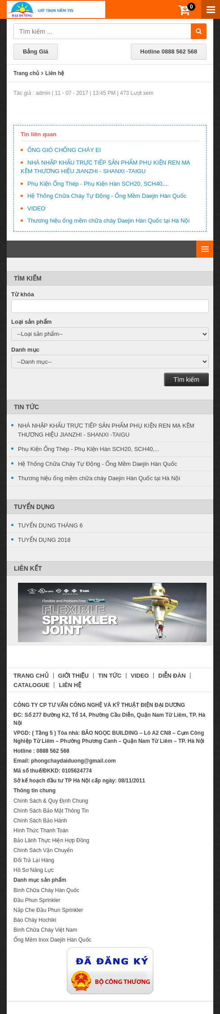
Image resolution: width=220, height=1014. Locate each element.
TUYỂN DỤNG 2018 (44, 539)
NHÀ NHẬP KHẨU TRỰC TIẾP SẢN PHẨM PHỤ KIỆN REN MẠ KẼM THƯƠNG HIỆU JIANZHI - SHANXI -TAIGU (106, 430)
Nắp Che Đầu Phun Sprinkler (48, 910)
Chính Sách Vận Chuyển (43, 850)
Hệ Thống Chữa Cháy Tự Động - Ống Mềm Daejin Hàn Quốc (106, 195)
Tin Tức (26, 407)
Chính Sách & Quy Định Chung (50, 801)
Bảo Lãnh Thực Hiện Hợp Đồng (51, 840)
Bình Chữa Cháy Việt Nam (45, 930)
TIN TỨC (109, 675)
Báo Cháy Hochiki (34, 920)
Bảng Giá (35, 51)
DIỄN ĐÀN (171, 675)
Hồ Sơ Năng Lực (33, 870)
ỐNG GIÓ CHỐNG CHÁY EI (64, 150)
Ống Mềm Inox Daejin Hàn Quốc (52, 940)
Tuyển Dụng (34, 506)
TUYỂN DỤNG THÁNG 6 (50, 525)
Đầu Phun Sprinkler (36, 900)
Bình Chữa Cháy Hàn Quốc (46, 890)
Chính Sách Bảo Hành (40, 820)
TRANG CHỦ (31, 675)
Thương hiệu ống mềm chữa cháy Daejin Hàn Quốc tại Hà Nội (108, 220)
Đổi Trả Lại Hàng (33, 860)
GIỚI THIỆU (73, 675)
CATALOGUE (31, 685)
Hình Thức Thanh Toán (41, 830)
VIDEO (36, 208)
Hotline (168, 51)
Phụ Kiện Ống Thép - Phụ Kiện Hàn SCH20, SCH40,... (98, 183)
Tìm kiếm (186, 379)
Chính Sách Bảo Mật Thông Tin (51, 811)
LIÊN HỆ (70, 685)
